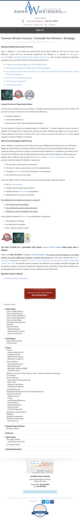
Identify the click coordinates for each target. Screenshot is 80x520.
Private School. (12, 343)
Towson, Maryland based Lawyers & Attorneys (40, 492)
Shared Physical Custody (16, 331)
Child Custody (56, 247)
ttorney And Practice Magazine (39, 68)
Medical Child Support (14, 341)
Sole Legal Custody (13, 444)
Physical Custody (13, 327)
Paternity (10, 324)
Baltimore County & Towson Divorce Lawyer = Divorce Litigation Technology (33, 373)
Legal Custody (11, 437)
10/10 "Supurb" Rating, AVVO (16, 81)
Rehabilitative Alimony (15, 357)
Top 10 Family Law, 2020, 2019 (16, 68)
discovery (19, 171)
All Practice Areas (38, 24)
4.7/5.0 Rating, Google (14, 85)
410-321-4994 (51, 21)
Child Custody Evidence (15, 311)
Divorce (38, 157)
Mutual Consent (13, 407)
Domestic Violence (13, 428)
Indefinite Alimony (13, 354)
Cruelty (10, 398)
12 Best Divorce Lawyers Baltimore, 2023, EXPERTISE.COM (26, 65)
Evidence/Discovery (13, 389)
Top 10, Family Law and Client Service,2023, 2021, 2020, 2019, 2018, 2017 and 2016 (35, 71)
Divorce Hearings (13, 378)
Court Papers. (11, 375)
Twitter (48, 502)
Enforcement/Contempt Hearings (19, 380)
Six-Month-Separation (15, 409)
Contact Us (52, 24)
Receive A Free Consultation (40, 293)
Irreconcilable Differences (16, 400)
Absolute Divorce (13, 396)
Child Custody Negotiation (16, 318)
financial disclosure (15, 184)
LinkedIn (43, 502)
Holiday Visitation (13, 329)
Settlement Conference (15, 359)
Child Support (10, 339)
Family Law (9, 433)
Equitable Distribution (15, 364)
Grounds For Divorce (14, 394)
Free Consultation (38, 255)
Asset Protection (12, 362)
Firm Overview (27, 24)
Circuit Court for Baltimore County (59, 157)
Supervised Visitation (14, 333)
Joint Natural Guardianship (16, 322)
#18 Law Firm (19, 78)
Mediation (10, 414)
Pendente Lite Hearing (15, 384)
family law (24, 216)
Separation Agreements (15, 416)
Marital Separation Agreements (17, 278)
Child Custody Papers (14, 320)
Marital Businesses (13, 366)
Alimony (9, 350)
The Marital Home (13, 370)
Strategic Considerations (15, 419)
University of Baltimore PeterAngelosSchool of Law (31, 57)
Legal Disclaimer (49, 498)
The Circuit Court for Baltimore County (42, 260)
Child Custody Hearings (15, 313)
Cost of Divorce (12, 421)
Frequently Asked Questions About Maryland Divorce (25, 392)
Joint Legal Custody (13, 439)
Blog (46, 24)
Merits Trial (11, 382)
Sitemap (41, 498)
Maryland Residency (14, 405)
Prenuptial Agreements (14, 449)
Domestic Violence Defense (15, 426)
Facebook (52, 502)
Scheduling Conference (15, 387)
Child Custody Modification (16, 316)
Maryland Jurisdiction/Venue (16, 412)
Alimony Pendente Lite (15, 352)
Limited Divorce (13, 403)
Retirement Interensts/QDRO (17, 368)
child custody (23, 191)
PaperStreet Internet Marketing (63, 498)
